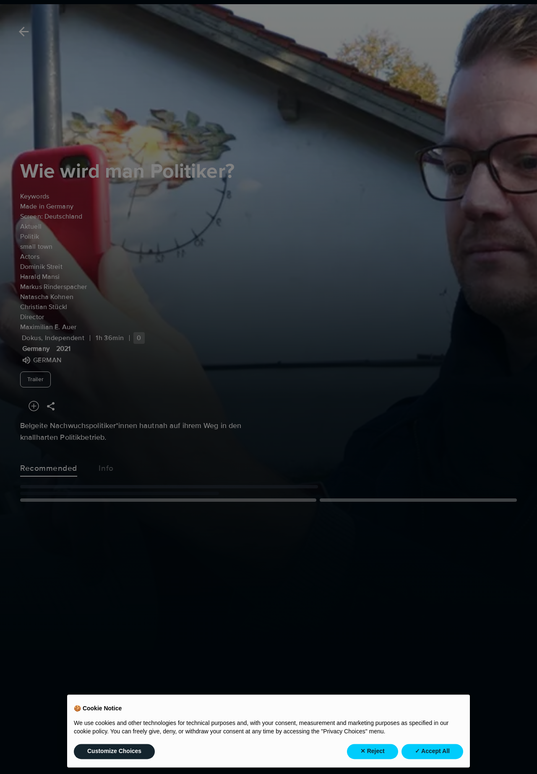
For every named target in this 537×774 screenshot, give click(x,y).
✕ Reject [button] (372, 758)
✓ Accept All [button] (432, 758)
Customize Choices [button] (114, 758)
